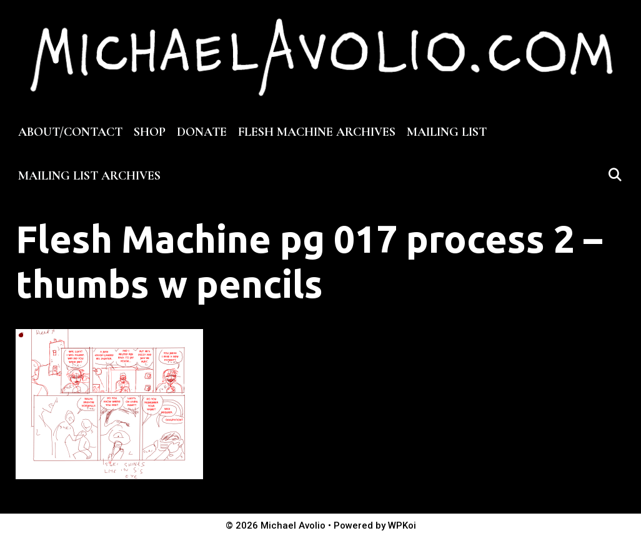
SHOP (150, 132)
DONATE (202, 132)
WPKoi (402, 525)
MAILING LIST (447, 132)
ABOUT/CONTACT (70, 132)
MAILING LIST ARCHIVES (89, 175)
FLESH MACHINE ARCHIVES (316, 132)
